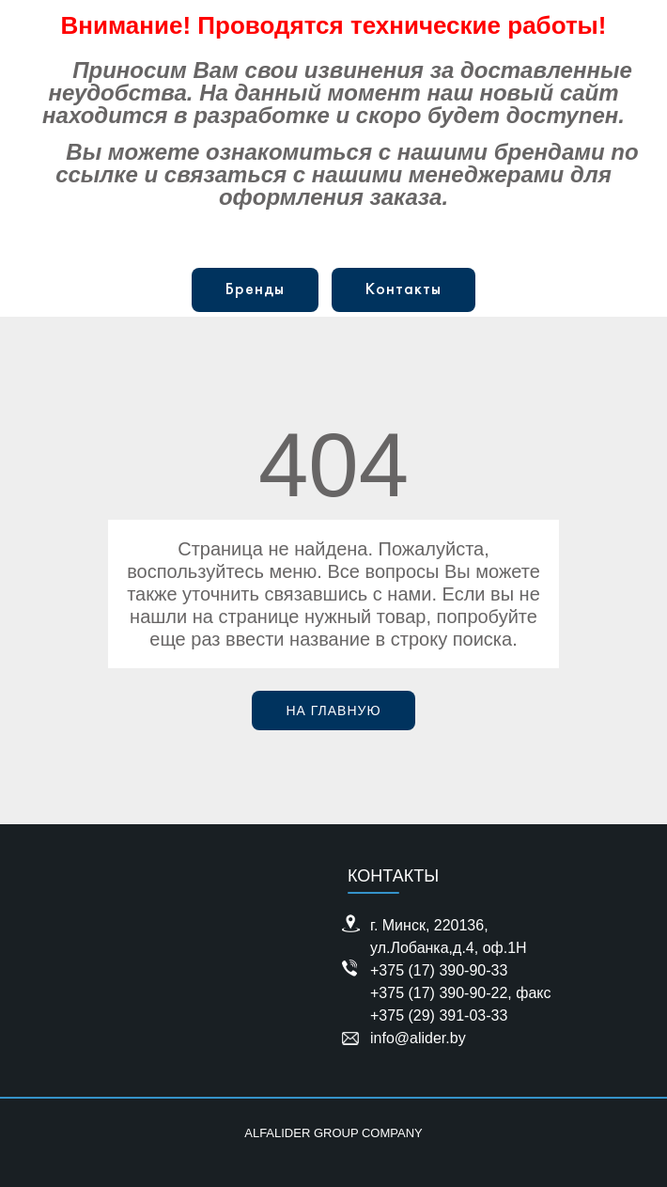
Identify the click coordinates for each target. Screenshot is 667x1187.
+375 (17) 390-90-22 (438, 993)
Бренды (255, 290)
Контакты (403, 290)
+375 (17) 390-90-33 (438, 970)
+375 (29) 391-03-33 (438, 1015)
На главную (333, 710)
